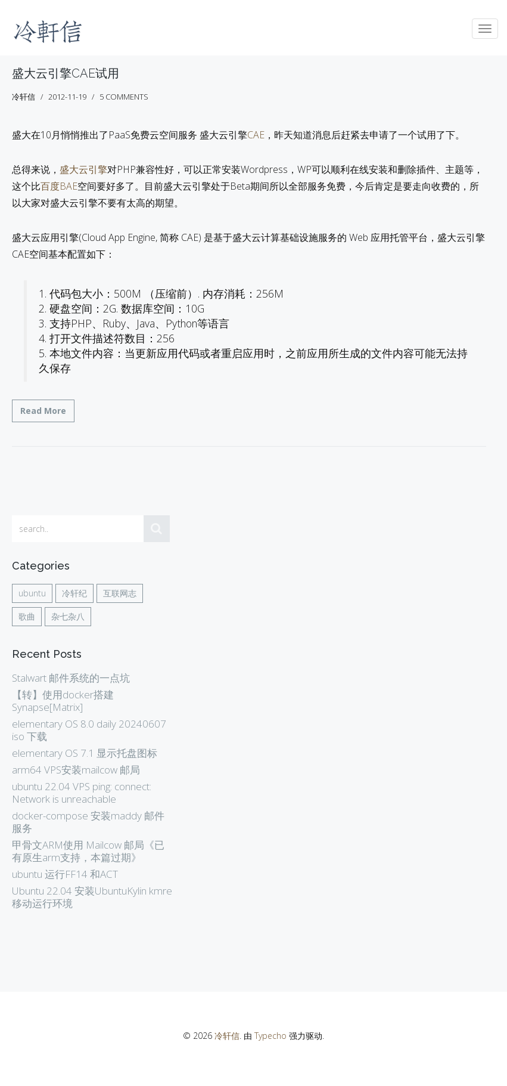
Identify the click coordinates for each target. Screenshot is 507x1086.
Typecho (270, 1035)
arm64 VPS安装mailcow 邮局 (76, 769)
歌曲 (26, 616)
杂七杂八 (68, 616)
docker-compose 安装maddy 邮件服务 (88, 822)
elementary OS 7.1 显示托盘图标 (84, 753)
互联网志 (119, 593)
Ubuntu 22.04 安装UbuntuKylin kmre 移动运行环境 (92, 897)
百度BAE (59, 186)
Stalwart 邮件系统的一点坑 (71, 678)
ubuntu (32, 593)
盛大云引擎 (83, 169)
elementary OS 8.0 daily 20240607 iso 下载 (89, 730)
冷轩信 (226, 1035)
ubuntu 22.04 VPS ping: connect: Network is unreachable (81, 792)
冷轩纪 (74, 593)
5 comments (123, 96)
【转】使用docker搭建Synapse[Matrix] (63, 701)
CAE (256, 134)
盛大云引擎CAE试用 (65, 73)
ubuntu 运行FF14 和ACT (65, 874)
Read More (43, 410)
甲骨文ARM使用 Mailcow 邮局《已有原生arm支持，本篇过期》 (88, 851)
